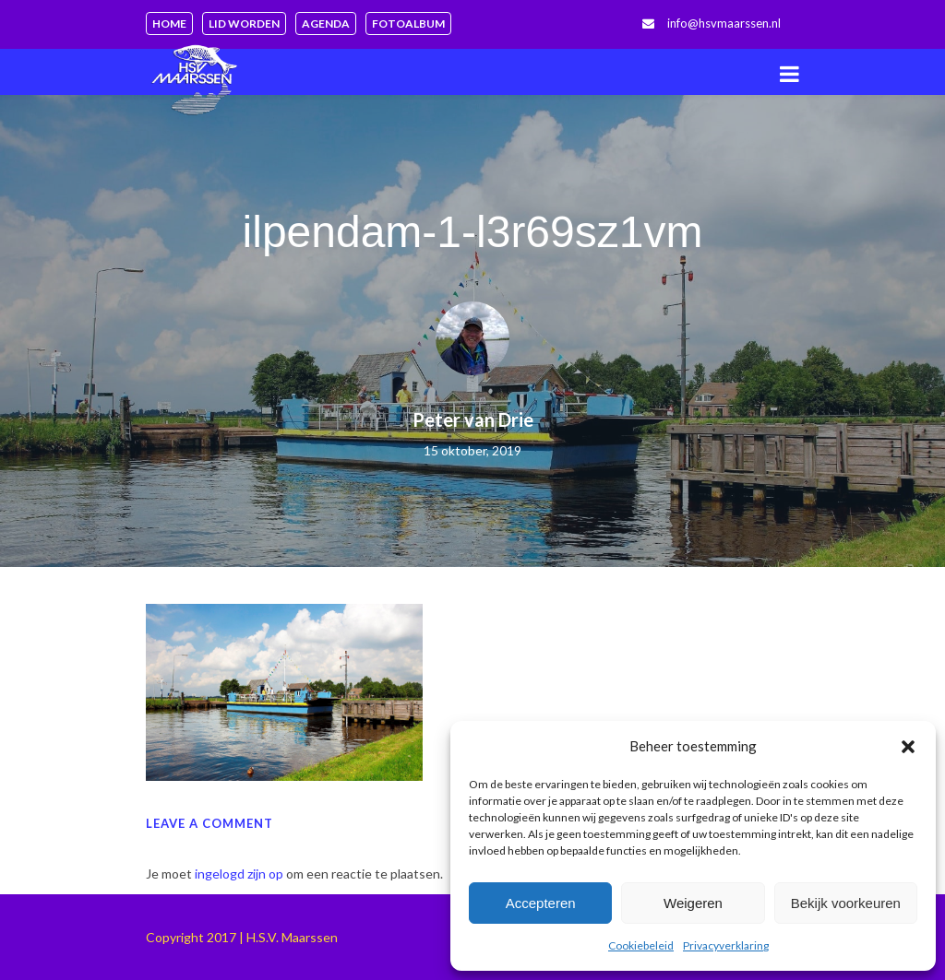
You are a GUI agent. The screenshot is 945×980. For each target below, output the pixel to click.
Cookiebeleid (641, 945)
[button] (908, 747)
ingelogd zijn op (239, 873)
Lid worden (244, 23)
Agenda (326, 23)
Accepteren (541, 903)
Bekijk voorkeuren (846, 903)
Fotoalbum (408, 23)
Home (169, 23)
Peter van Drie (473, 419)
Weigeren (693, 903)
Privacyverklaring (726, 945)
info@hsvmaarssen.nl (724, 23)
